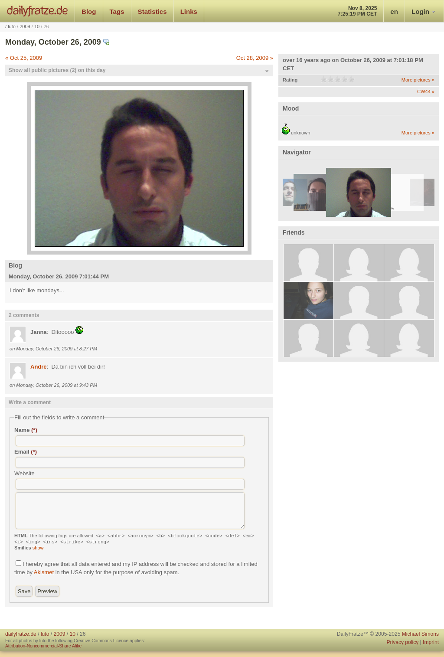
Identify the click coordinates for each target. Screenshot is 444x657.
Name (25, 430)
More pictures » (418, 79)
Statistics (152, 11)
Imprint (431, 642)
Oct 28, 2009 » (254, 58)
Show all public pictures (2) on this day (57, 70)
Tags (117, 11)
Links (188, 11)
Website (24, 473)
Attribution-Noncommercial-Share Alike (43, 646)
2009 (25, 26)
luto (12, 26)
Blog (89, 11)
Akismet (44, 572)
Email (25, 451)
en (394, 11)
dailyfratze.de (37, 11)
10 (36, 26)
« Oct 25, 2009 (23, 58)
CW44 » (425, 91)
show (38, 547)
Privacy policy (402, 642)
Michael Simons (420, 634)
